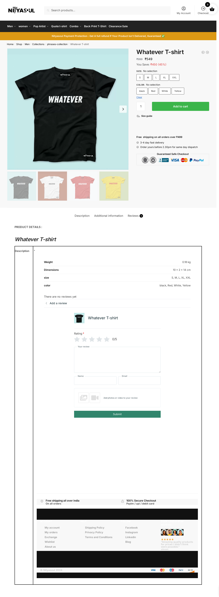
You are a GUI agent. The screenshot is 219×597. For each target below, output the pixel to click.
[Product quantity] (140, 105)
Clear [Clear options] (139, 96)
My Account (184, 10)
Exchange (51, 536)
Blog (128, 541)
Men (27, 43)
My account (52, 526)
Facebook (131, 526)
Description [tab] (82, 215)
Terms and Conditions (98, 536)
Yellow (177, 90)
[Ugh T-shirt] (203, 51)
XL (164, 76)
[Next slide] (123, 108)
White (165, 90)
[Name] (95, 379)
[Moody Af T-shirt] (207, 51)
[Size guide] (144, 115)
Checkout (203, 10)
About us (50, 545)
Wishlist (50, 541)
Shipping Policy (94, 526)
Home (10, 43)
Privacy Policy (94, 531)
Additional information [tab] (108, 215)
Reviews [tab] (135, 215)
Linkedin (130, 536)
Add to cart (180, 105)
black (142, 90)
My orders (51, 531)
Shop (19, 43)
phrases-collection (57, 43)
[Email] (139, 379)
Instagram (131, 531)
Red (153, 90)
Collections (38, 43)
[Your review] (117, 359)
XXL (174, 76)
